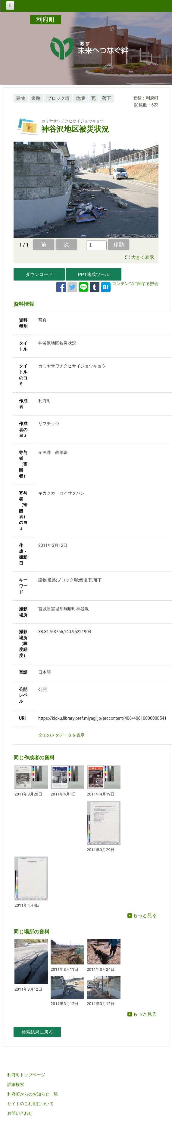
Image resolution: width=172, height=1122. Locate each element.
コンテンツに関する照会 (135, 283)
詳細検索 (15, 1084)
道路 (36, 98)
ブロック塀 (58, 98)
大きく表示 (142, 257)
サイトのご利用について (30, 1103)
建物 (20, 98)
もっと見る (142, 915)
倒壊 (80, 98)
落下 (106, 98)
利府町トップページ (26, 1074)
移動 (119, 244)
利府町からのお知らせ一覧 (32, 1094)
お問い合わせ (20, 1113)
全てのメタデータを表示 (61, 735)
